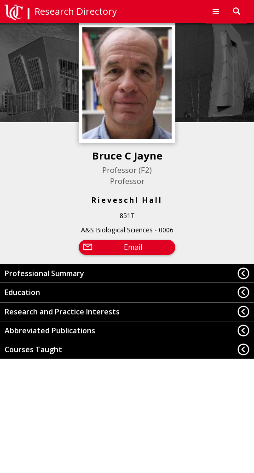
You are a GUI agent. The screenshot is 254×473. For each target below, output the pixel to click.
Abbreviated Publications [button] (50, 330)
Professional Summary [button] (44, 273)
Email (133, 247)
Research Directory (76, 11)
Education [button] (22, 292)
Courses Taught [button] (33, 349)
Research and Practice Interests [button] (62, 311)
